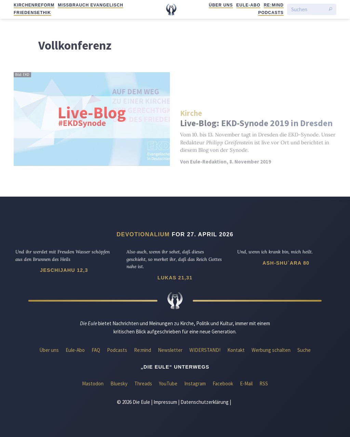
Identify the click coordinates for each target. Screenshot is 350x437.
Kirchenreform (34, 5)
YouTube (168, 383)
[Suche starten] (330, 9)
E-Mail (246, 383)
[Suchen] (308, 9)
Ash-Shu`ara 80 (285, 263)
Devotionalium (143, 234)
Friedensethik (32, 12)
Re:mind (274, 5)
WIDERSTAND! (204, 350)
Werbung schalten (271, 350)
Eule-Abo (248, 5)
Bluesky (118, 383)
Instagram (195, 383)
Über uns (221, 5)
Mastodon (93, 383)
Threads (143, 383)
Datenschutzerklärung (204, 402)
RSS (263, 383)
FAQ (96, 350)
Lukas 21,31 (175, 277)
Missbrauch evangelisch (90, 5)
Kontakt (236, 350)
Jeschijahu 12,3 (64, 270)
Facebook (223, 383)
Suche (304, 350)
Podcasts (270, 12)
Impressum (165, 402)
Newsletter (170, 350)
